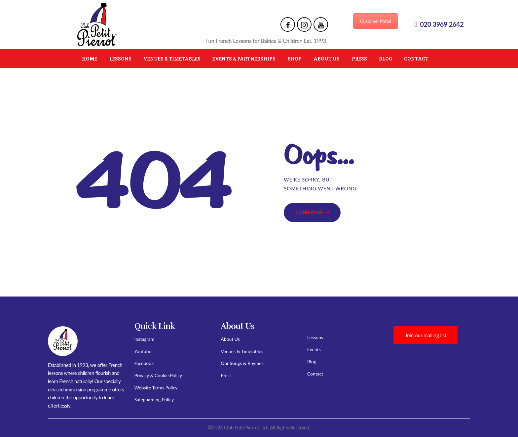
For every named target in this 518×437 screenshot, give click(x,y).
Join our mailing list (425, 335)
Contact (315, 374)
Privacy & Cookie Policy (158, 375)
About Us (230, 339)
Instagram (144, 339)
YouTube (142, 351)
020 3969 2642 (441, 24)
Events (314, 349)
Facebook (144, 363)
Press (226, 375)
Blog (311, 361)
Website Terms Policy (156, 387)
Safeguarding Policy (154, 399)
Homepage (309, 212)
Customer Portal (375, 21)
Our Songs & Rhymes (242, 363)
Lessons (315, 337)
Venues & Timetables (242, 351)
